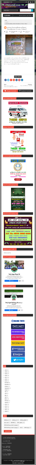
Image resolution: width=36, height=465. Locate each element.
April (6, 397)
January (6, 402)
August (6, 389)
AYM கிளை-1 (27, 31)
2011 (6, 409)
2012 (6, 407)
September (7, 388)
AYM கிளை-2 (14, 420)
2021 (6, 370)
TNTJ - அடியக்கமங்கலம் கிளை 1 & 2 (18, 460)
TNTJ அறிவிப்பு (20, 422)
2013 (6, 406)
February (6, 400)
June (6, 393)
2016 (6, 379)
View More (7, 431)
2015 (6, 380)
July (6, 391)
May (6, 395)
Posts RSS (14, 463)
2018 (6, 375)
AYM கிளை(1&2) (23, 420)
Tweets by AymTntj (7, 252)
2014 (6, 404)
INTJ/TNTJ (13, 422)
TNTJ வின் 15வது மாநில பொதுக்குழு (11, 425)
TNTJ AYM (22, 461)
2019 (6, 373)
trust (21, 427)
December (7, 382)
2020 (6, 371)
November (7, 384)
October (6, 386)
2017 (6, 377)
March (6, 398)
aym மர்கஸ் (6, 422)
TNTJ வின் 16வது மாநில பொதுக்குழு (11, 427)
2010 (6, 411)
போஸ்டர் (27, 32)
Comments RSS (20, 463)
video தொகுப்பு (27, 427)
